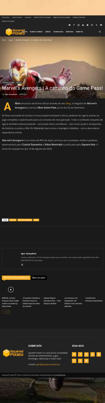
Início (4, 40)
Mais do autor (38, 277)
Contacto (28, 17)
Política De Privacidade (42, 17)
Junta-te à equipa (8, 21)
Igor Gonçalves (11, 94)
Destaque (6, 82)
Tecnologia (58, 32)
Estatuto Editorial (79, 17)
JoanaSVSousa (60, 375)
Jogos (24, 32)
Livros (48, 32)
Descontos (6, 17)
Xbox (36, 220)
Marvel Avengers (24, 220)
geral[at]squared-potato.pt (48, 364)
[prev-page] (3, 311)
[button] (100, 31)
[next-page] (8, 311)
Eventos (79, 32)
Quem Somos (17, 17)
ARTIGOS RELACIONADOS (16, 277)
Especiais (69, 32)
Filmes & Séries (36, 32)
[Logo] (15, 32)
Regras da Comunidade (61, 17)
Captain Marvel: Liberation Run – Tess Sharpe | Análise (52, 301)
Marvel (12, 220)
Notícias (18, 82)
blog (68, 103)
